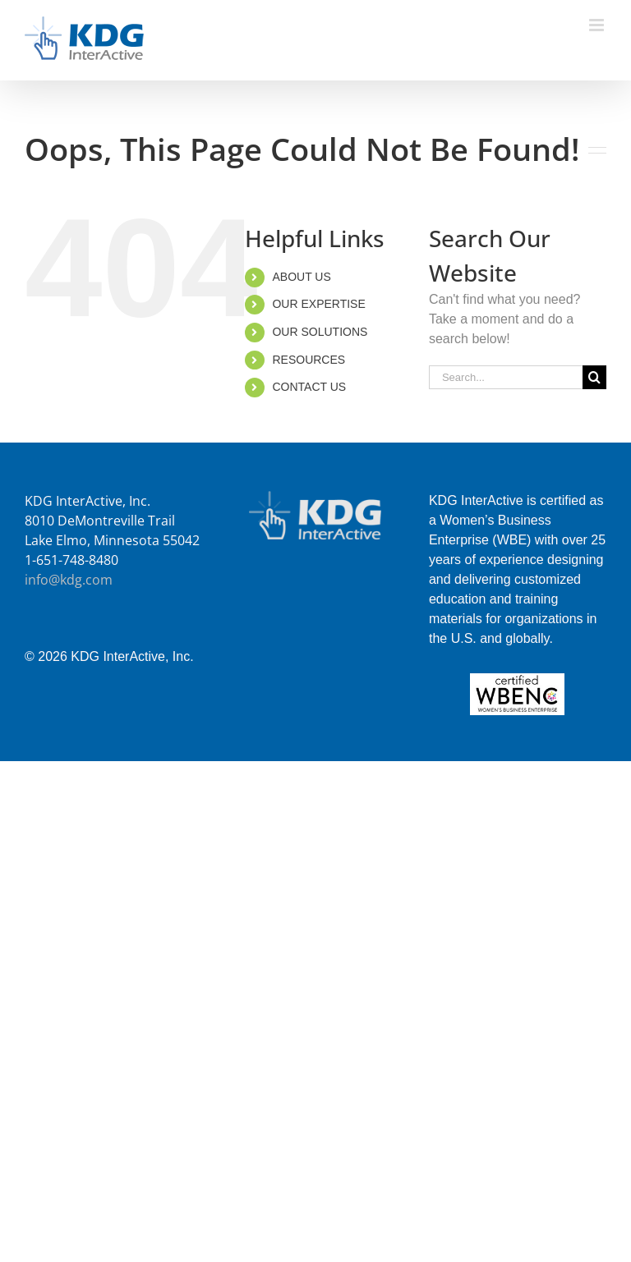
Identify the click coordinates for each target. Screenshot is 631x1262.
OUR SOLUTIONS (319, 331)
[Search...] (506, 377)
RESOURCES (308, 359)
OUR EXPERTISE (318, 303)
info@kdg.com (69, 580)
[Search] (594, 377)
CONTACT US (309, 386)
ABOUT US (301, 276)
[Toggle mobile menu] (597, 25)
